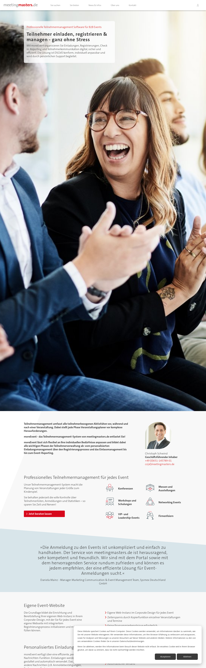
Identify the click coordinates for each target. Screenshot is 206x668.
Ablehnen (187, 656)
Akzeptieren (165, 656)
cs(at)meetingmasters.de (159, 464)
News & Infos (95, 5)
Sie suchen (55, 5)
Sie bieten (74, 5)
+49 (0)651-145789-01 (158, 460)
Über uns (115, 5)
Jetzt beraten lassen (40, 514)
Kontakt (132, 5)
